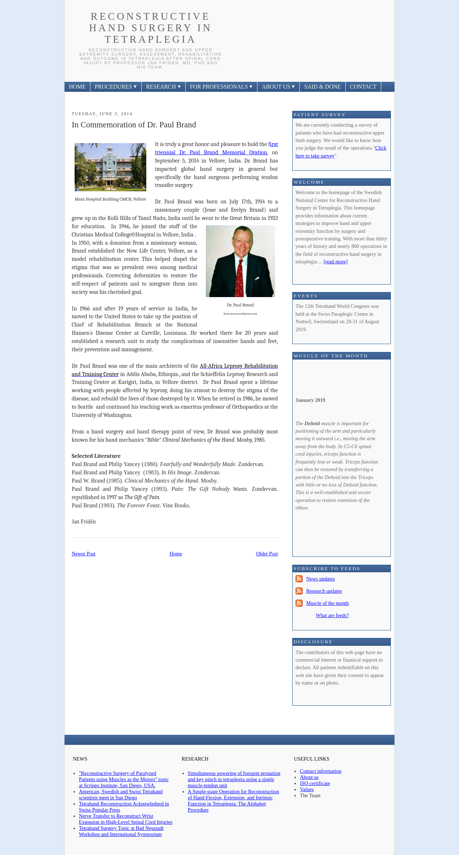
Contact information (320, 771)
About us (309, 777)
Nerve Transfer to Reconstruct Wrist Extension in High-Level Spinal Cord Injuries (125, 819)
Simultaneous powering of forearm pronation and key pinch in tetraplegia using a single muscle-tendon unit (234, 779)
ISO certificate (315, 783)
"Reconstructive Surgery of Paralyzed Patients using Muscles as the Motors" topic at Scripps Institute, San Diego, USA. (124, 779)
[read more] (335, 261)
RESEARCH (163, 87)
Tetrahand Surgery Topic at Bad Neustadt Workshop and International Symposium (121, 831)
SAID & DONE (322, 87)
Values (306, 789)
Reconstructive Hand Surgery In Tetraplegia (150, 28)
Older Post (267, 553)
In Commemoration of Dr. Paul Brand (134, 124)
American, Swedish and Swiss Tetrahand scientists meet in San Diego (120, 794)
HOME (77, 87)
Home (176, 553)
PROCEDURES (116, 87)
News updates (320, 579)
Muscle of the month (327, 603)
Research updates (324, 591)
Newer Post (83, 553)
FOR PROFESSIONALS (221, 87)
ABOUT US (278, 87)
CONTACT (363, 87)
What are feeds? (332, 615)
